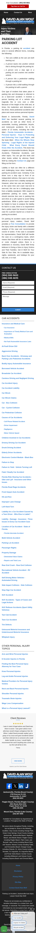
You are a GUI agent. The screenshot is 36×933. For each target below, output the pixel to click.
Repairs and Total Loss (12, 560)
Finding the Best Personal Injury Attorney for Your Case (15, 665)
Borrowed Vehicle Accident (13, 368)
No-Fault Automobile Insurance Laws (17, 341)
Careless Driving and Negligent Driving (18, 378)
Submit (18, 310)
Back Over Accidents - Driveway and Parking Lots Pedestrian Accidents (17, 357)
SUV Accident (7, 595)
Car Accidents (10, 318)
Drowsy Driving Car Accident (14, 443)
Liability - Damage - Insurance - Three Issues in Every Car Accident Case (17, 520)
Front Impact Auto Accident (13, 492)
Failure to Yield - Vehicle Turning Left (17, 467)
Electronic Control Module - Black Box (17, 457)
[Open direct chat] (31, 909)
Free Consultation (18, 224)
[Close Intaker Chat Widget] (34, 909)
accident (26, 48)
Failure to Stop (8, 462)
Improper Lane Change (11, 502)
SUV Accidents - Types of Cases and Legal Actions (17, 601)
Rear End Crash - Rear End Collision (17, 565)
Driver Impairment (10, 425)
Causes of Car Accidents (12, 417)
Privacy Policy (18, 876)
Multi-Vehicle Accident (11, 538)
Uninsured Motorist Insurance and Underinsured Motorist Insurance (16, 631)
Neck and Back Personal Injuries (15, 689)
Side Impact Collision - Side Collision (17, 585)
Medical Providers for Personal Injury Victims (17, 682)
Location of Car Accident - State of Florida (16, 528)
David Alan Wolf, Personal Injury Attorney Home (18, 21)
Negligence (8, 429)
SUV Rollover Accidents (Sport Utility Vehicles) (17, 608)
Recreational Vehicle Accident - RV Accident (16, 571)
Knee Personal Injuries (11, 671)
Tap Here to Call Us (18, 6)
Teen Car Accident (9, 620)
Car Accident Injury (10, 383)
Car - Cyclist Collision (11, 408)
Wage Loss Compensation (12, 703)
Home (6, 12)
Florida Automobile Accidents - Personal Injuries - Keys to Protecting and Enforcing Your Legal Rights (18, 134)
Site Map (18, 882)
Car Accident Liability (10, 388)
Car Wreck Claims (9, 398)
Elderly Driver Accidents (12, 452)
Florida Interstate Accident (14, 533)
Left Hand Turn (8, 507)
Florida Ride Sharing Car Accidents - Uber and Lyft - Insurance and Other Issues (17, 479)
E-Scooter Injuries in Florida (13, 659)
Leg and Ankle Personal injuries (15, 676)
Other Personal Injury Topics (16, 647)
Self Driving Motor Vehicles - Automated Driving (13, 579)
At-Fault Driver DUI (9, 346)
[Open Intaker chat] (13, 932)
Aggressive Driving (10, 351)
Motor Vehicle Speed (11, 433)
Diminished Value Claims (13, 556)
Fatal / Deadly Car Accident (13, 472)
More (30, 12)
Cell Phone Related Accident (14, 421)
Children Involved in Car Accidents (16, 438)
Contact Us (18, 12)
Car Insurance (9, 328)
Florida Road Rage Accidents (14, 487)
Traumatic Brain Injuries (12, 698)
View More (18, 761)
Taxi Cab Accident (9, 615)
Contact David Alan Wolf (18, 888)
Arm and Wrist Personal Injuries (15, 654)
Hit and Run (7, 497)
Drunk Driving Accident (11, 448)
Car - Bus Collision (9, 403)
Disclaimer (18, 871)
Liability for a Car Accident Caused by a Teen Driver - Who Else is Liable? (17, 513)
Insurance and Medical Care (13, 324)
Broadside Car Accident (11, 373)
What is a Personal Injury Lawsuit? (16, 708)
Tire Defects (7, 625)
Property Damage (9, 553)
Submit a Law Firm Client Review (18, 766)
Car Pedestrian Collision (12, 413)
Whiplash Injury (8, 637)
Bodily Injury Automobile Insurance (16, 364)
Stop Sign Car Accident (11, 590)
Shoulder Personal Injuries (13, 694)
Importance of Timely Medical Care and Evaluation (18, 333)
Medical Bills (9, 338)
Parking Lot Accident (10, 543)
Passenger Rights (9, 548)
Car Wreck (6, 393)
